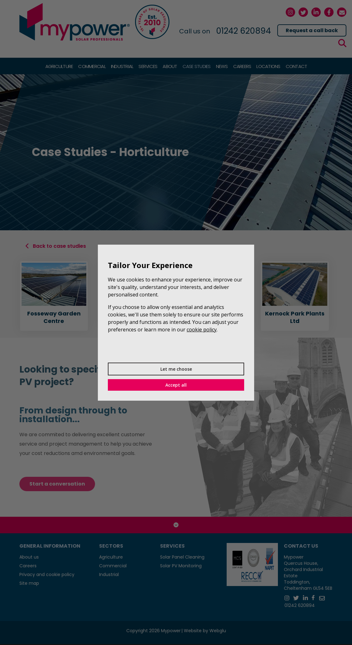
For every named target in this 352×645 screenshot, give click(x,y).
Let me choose (176, 369)
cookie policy (202, 329)
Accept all (176, 385)
